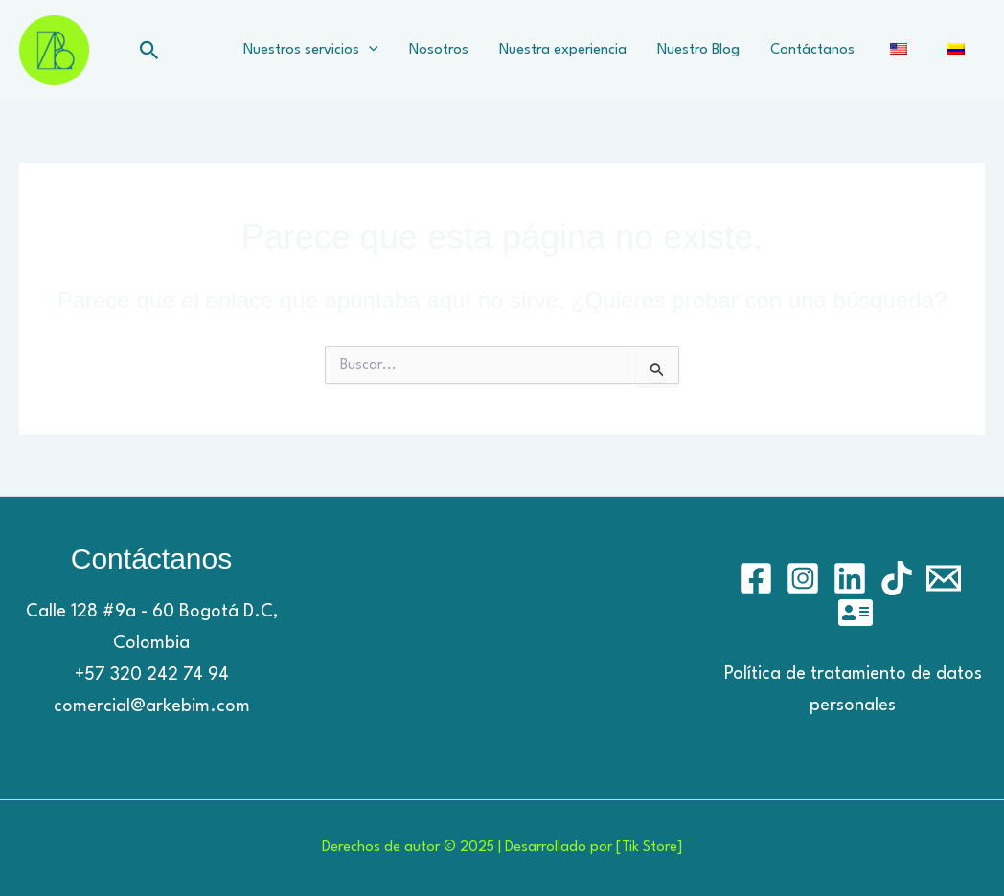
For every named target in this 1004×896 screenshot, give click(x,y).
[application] (368, 50)
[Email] (943, 578)
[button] (149, 50)
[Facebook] (756, 578)
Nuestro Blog (698, 50)
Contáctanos (812, 50)
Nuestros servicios (310, 50)
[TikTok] (896, 578)
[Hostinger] (855, 612)
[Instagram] (803, 578)
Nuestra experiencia (563, 50)
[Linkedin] (850, 578)
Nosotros (438, 50)
